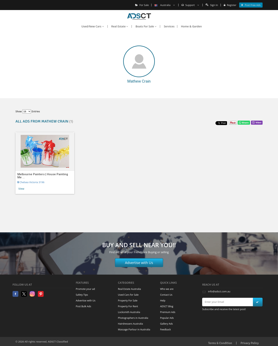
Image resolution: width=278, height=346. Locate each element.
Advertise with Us (139, 262)
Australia (164, 5)
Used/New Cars (92, 26)
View (21, 188)
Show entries (27, 111)
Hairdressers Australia (130, 323)
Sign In (212, 5)
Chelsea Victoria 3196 (30, 182)
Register (230, 5)
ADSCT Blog (166, 306)
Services (169, 26)
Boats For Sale (146, 26)
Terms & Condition (220, 343)
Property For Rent (128, 306)
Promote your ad (85, 289)
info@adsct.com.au (219, 291)
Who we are (167, 289)
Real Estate (119, 26)
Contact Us (166, 294)
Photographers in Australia (133, 318)
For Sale (142, 5)
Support (190, 5)
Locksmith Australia (129, 312)
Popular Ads (167, 318)
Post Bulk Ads (83, 306)
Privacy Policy (250, 343)
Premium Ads (167, 312)
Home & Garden (191, 26)
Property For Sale (127, 300)
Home (139, 16)
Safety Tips (82, 294)
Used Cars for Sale (128, 294)
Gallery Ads (166, 323)
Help (162, 300)
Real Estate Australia (129, 289)
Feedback (165, 329)
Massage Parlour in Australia (134, 329)
